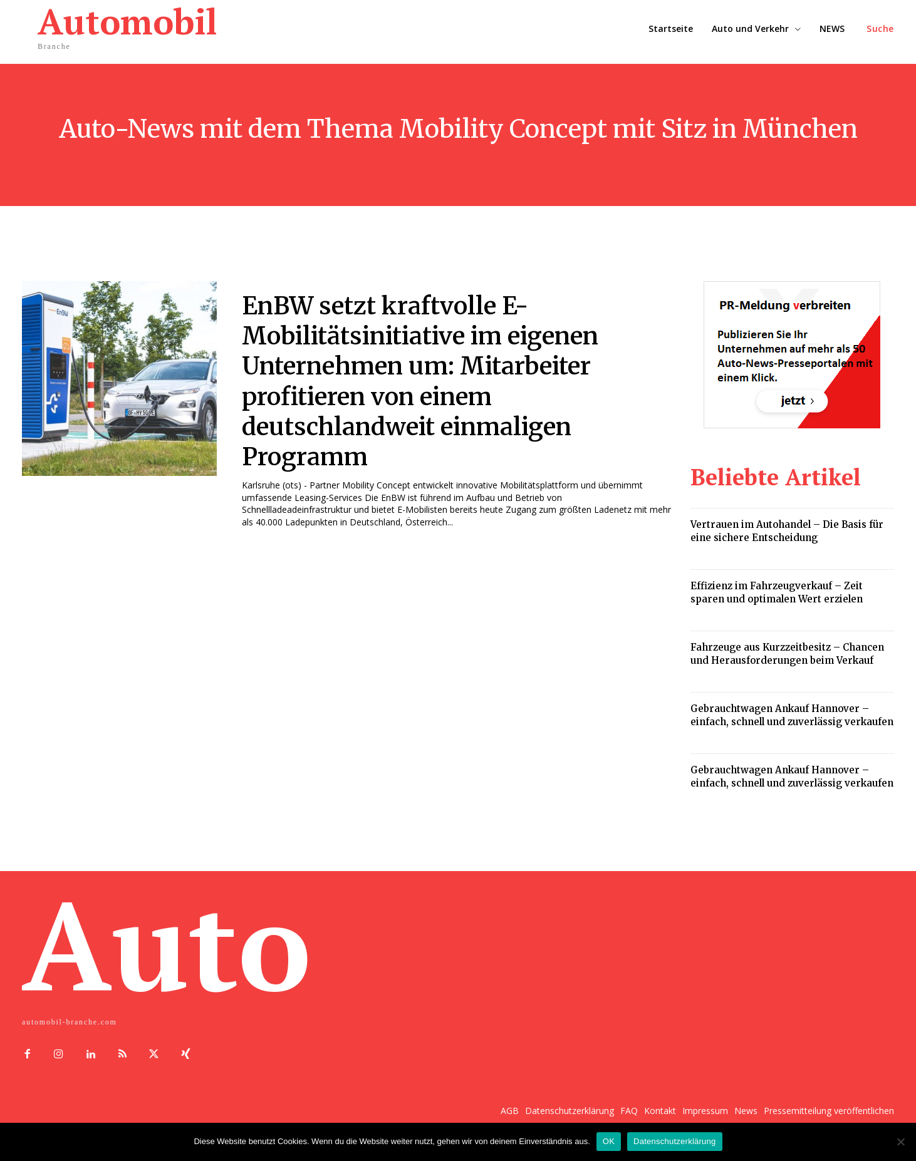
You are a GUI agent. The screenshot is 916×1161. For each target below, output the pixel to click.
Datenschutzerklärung (674, 1141)
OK (609, 1141)
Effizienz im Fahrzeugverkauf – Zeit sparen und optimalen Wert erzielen (776, 592)
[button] (880, 29)
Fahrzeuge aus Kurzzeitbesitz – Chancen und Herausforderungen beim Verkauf (787, 653)
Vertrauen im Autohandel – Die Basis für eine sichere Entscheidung (786, 531)
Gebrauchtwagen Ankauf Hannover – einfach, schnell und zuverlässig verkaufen (791, 715)
